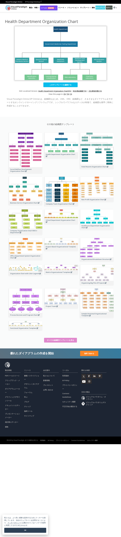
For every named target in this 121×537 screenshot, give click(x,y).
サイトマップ (29, 416)
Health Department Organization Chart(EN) (54, 91)
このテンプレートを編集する (60, 85)
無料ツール (28, 411)
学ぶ (25, 397)
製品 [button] (31, 7)
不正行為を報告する (69, 406)
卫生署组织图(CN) (95, 91)
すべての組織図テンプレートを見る (60, 340)
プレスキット (48, 385)
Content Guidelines (78, 440)
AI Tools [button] (48, 8)
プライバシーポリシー (62, 440)
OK (25, 530)
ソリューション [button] (73, 7)
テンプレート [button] (85, 7)
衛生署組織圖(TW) (80, 91)
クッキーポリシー (14, 523)
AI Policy (65, 380)
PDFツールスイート (12, 376)
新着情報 (46, 380)
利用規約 (65, 376)
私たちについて (49, 376)
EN (65, 94)
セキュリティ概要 (69, 402)
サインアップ (100, 7)
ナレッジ (27, 406)
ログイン (109, 7)
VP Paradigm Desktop (33, 2)
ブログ (26, 402)
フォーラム (28, 392)
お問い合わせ (48, 390)
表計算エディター (11, 422)
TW (67, 94)
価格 (93, 7)
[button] (36, 8)
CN (71, 94)
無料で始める (89, 353)
